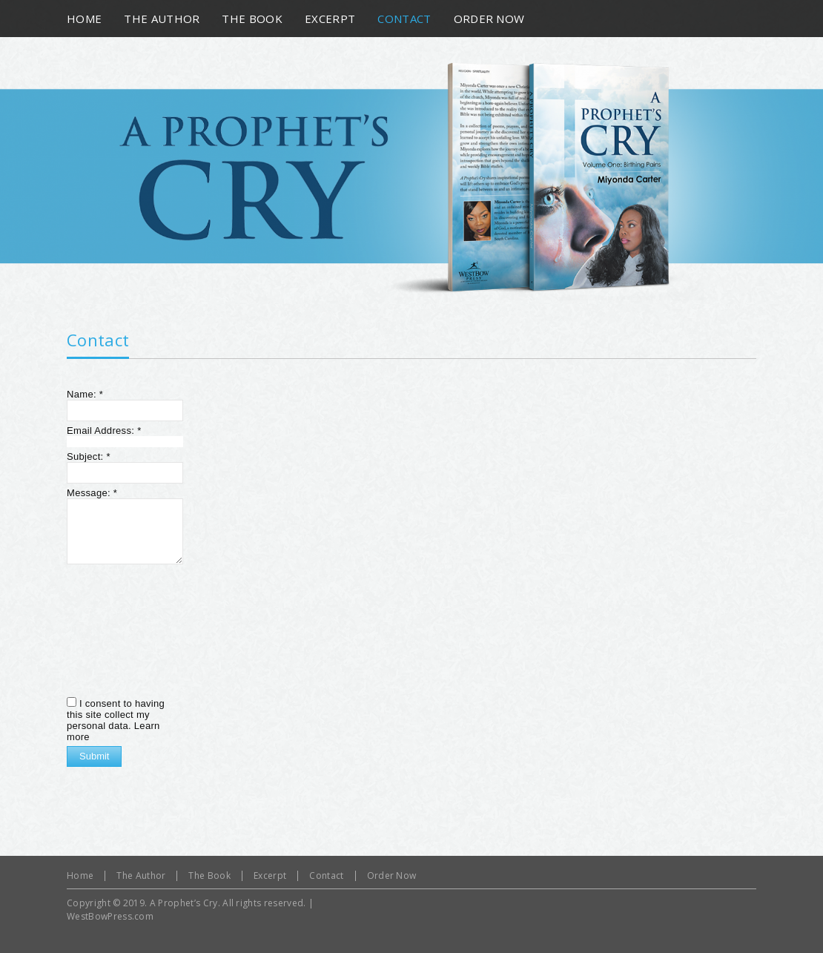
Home (80, 875)
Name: (85, 394)
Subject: (88, 456)
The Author (140, 875)
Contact (98, 340)
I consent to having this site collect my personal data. (116, 714)
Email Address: (104, 430)
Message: (92, 492)
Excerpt (270, 875)
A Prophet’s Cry (184, 903)
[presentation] (127, 629)
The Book (209, 875)
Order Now (392, 875)
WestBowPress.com (110, 916)
